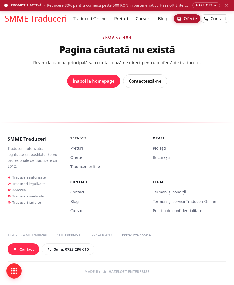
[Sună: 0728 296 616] (68, 249)
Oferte (76, 157)
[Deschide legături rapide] (14, 271)
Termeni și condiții (169, 192)
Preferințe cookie (136, 235)
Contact (77, 192)
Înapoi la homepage (94, 81)
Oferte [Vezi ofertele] (187, 19)
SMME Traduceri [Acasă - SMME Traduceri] (36, 19)
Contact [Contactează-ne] (215, 19)
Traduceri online (85, 166)
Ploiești (159, 148)
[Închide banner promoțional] (226, 5)
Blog (162, 19)
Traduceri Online (90, 19)
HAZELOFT (206, 5)
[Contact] (23, 249)
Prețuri (121, 19)
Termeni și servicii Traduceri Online (184, 201)
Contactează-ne (145, 81)
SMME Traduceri (27, 139)
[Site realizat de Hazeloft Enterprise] (117, 272)
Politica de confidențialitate (177, 210)
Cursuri (143, 19)
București (161, 157)
